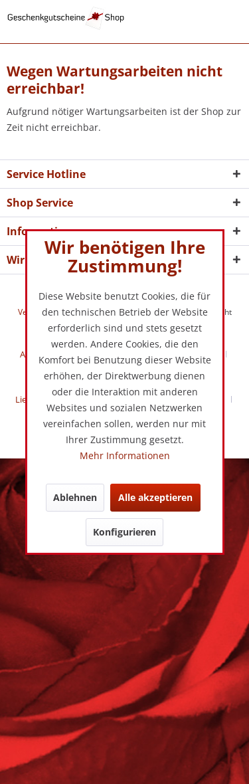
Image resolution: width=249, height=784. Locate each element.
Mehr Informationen (125, 455)
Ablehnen (75, 497)
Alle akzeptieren (155, 497)
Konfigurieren (124, 532)
